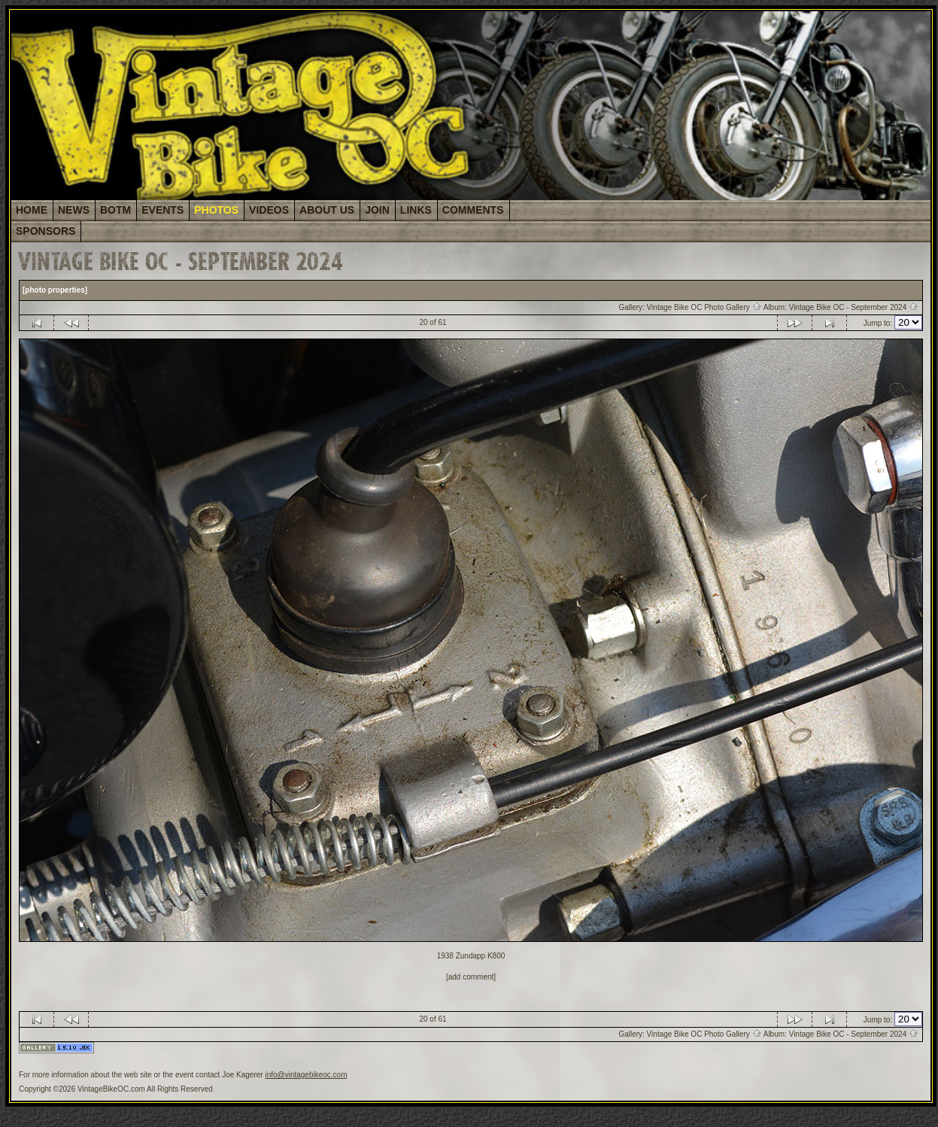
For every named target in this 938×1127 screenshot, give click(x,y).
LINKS (416, 210)
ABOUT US (326, 210)
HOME (31, 210)
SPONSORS (45, 231)
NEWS (74, 210)
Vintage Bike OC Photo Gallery (704, 307)
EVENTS (162, 210)
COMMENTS (473, 210)
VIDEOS (269, 210)
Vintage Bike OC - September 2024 (853, 307)
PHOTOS (216, 210)
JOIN (377, 210)
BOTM (115, 210)
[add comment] (471, 977)
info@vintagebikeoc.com (306, 1075)
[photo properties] (55, 290)
